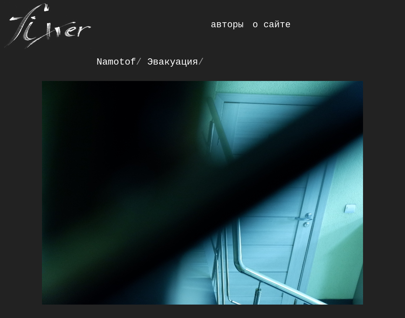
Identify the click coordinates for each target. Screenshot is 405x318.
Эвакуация (172, 62)
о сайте (272, 25)
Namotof (116, 62)
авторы (227, 25)
